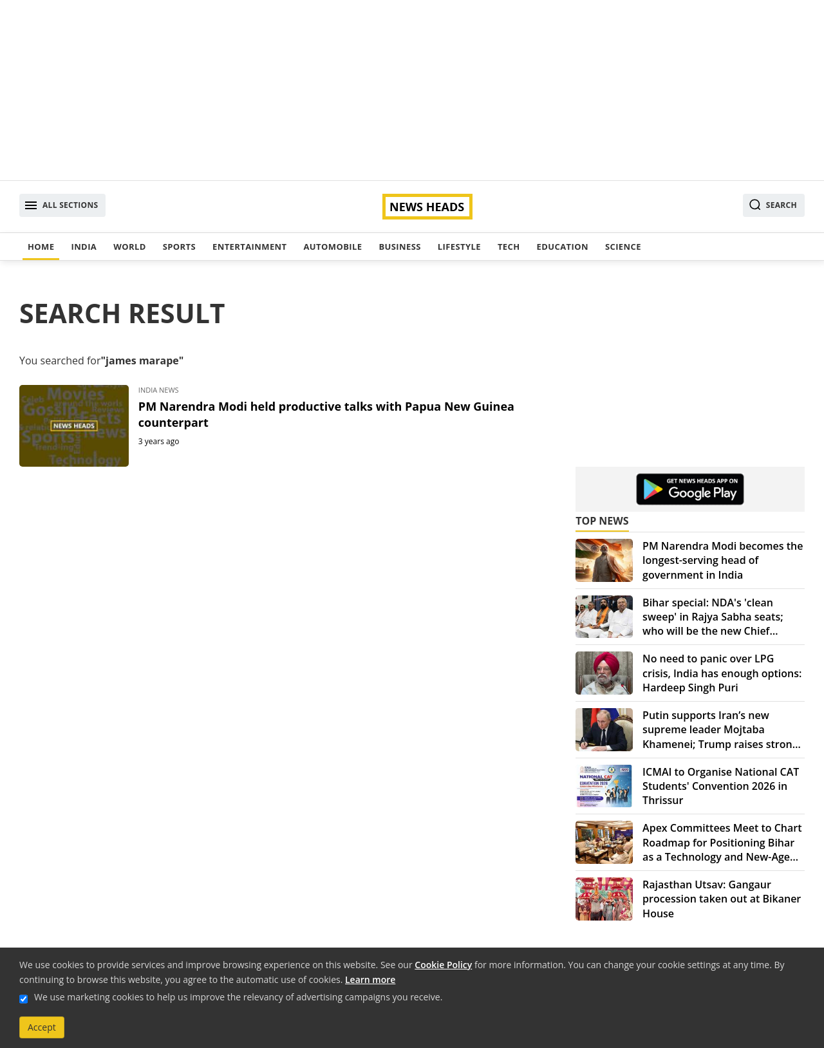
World (129, 246)
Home (41, 246)
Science (623, 246)
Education (562, 246)
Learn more (370, 979)
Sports (179, 246)
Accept (42, 1027)
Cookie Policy (443, 965)
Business (399, 246)
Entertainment (249, 246)
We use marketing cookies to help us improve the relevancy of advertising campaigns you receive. (238, 997)
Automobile (332, 246)
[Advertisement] (412, 90)
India (84, 246)
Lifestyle (459, 246)
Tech (509, 246)
